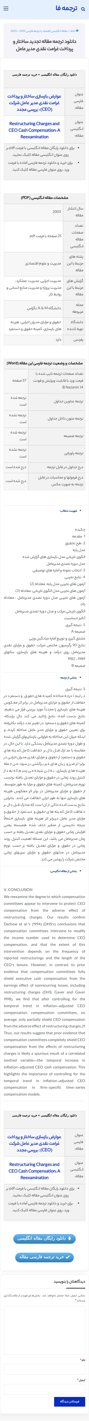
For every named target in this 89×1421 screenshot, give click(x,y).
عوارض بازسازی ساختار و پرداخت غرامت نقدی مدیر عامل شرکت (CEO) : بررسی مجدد (34, 103)
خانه (74, 31)
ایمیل (81, 1380)
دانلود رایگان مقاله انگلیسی (44, 1238)
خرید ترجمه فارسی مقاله (44, 1257)
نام (82, 1360)
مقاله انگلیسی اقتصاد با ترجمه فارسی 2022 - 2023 (39, 31)
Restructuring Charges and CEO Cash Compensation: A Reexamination (34, 131)
